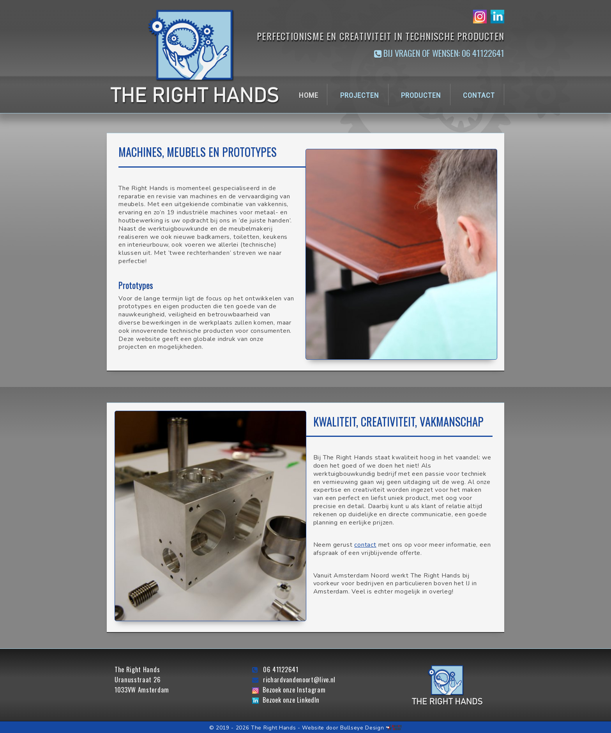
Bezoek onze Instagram (294, 689)
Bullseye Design (362, 727)
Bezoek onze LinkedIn (291, 700)
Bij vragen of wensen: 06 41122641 (439, 53)
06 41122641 (280, 669)
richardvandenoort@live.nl (299, 679)
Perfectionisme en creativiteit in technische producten (380, 36)
